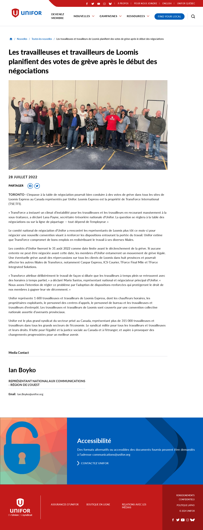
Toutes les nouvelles (42, 38)
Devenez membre (57, 15)
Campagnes (108, 16)
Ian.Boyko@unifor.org (30, 394)
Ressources (136, 16)
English (167, 4)
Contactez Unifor (95, 463)
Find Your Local (169, 16)
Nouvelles (82, 16)
